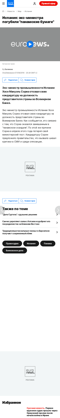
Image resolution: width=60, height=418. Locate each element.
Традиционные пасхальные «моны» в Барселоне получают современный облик (25, 232)
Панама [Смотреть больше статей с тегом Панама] (48, 243)
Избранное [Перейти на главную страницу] (11, 402)
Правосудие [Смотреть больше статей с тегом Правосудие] (12, 243)
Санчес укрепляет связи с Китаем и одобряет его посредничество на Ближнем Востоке (26, 222)
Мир (19, 11)
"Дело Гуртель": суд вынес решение (19, 214)
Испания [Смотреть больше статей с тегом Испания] (31, 243)
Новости (11, 11)
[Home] (3, 11)
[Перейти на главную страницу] (10, 3)
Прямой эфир (48, 3)
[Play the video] (30, 44)
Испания (28, 11)
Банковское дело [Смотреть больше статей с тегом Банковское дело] (14, 250)
